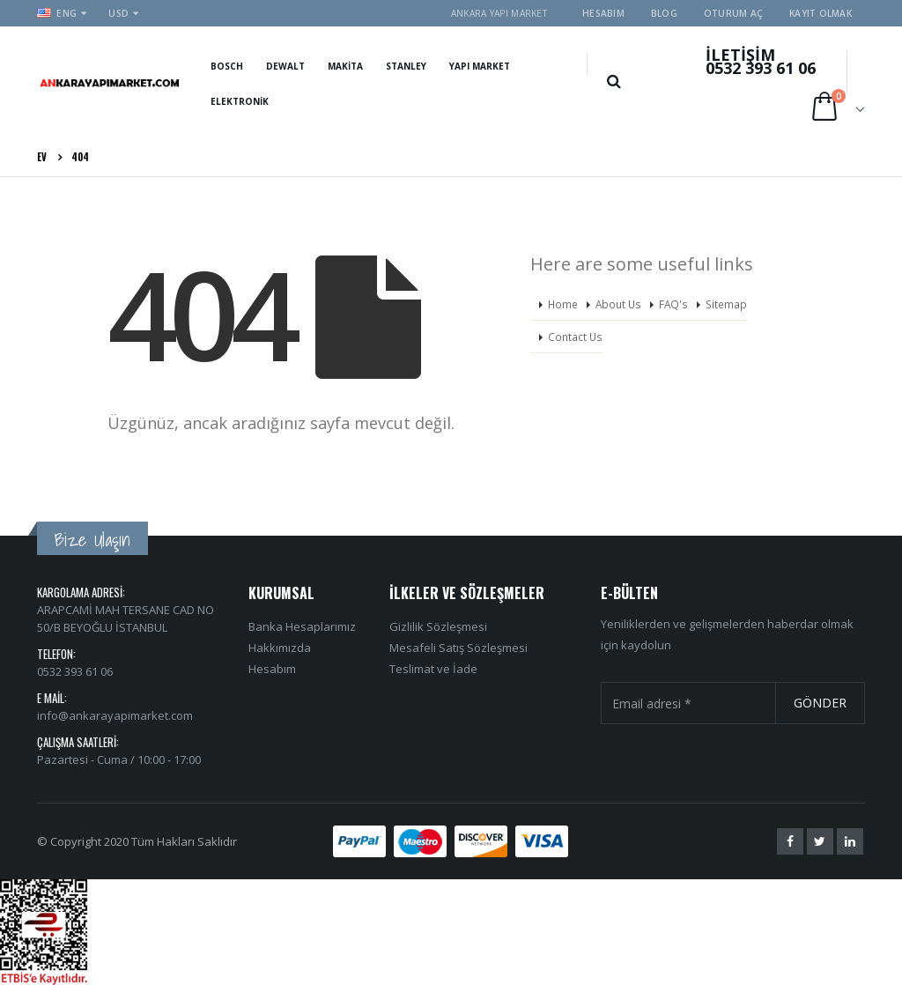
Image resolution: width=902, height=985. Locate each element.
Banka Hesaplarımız (302, 626)
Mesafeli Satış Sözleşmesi (458, 647)
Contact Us (575, 337)
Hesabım (603, 13)
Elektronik (240, 101)
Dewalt (285, 66)
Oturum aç (733, 13)
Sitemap (726, 304)
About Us (618, 304)
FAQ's (673, 304)
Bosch (227, 66)
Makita (345, 66)
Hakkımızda (279, 647)
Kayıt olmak (820, 13)
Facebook (790, 841)
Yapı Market (479, 66)
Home (563, 304)
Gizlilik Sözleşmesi (438, 626)
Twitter (820, 841)
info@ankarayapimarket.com (115, 715)
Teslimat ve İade (433, 669)
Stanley (406, 66)
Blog (664, 13)
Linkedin (850, 841)
